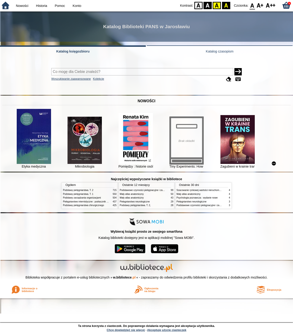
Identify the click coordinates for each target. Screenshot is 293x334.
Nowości (22, 6)
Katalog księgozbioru (73, 51)
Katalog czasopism (219, 51)
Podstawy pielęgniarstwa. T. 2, (135, 205)
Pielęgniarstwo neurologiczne (135, 201)
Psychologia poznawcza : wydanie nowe (197, 197)
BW (208, 5)
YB (216, 5)
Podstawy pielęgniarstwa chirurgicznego (83, 205)
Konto (77, 6)
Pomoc (60, 6)
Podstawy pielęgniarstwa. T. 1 (78, 194)
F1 (260, 5)
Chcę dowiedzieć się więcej (126, 330)
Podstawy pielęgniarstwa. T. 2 (78, 190)
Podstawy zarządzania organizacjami (82, 197)
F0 (252, 5)
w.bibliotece (124, 277)
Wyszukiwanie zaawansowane (71, 78)
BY (226, 5)
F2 (271, 5)
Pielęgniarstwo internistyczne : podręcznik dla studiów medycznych (97, 201)
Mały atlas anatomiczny (132, 194)
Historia (41, 6)
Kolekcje (98, 78)
